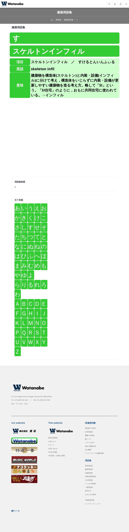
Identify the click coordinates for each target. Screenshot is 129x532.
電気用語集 (89, 466)
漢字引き (88, 491)
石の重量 (88, 450)
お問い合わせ (53, 448)
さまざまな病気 (90, 494)
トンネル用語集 (90, 483)
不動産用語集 (89, 500)
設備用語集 (89, 473)
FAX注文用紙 (52, 452)
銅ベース (88, 439)
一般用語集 (89, 487)
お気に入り (52, 441)
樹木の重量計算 (90, 446)
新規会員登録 (53, 438)
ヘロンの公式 (89, 442)
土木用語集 (89, 480)
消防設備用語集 (90, 476)
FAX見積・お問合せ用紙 (56, 455)
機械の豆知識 (89, 435)
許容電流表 (89, 432)
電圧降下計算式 (90, 428)
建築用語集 (68, 19)
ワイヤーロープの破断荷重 (94, 453)
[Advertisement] (65, 117)
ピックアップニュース (93, 504)
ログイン (51, 445)
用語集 (58, 19)
